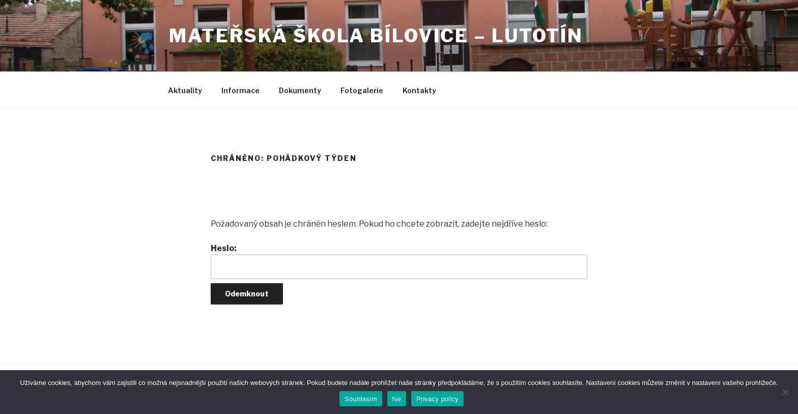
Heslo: (399, 261)
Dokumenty (300, 90)
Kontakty (419, 90)
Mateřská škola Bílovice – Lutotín (376, 35)
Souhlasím (361, 399)
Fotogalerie (361, 90)
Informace (240, 90)
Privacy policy (437, 399)
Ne (396, 399)
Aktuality (185, 90)
